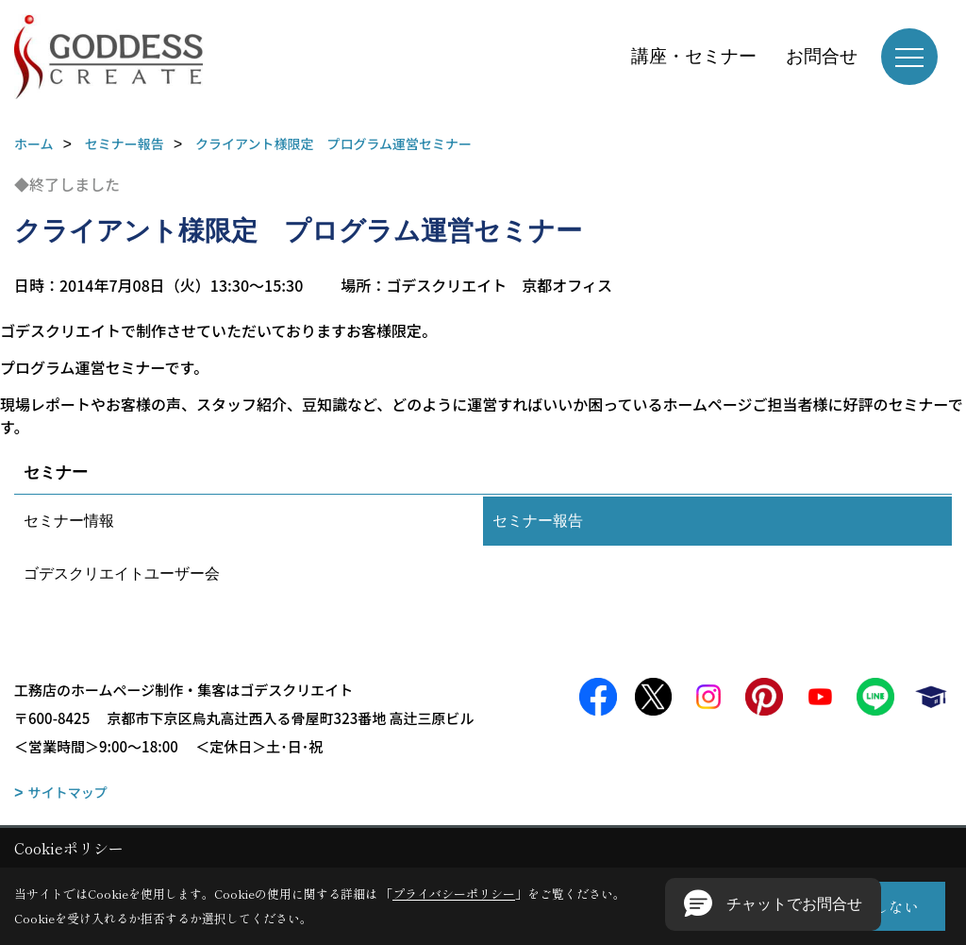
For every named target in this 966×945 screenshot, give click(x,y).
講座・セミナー (694, 56)
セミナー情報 (69, 521)
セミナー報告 (537, 521)
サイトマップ (68, 792)
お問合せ (822, 56)
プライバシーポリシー (453, 894)
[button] (773, 904)
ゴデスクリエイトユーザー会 (122, 573)
